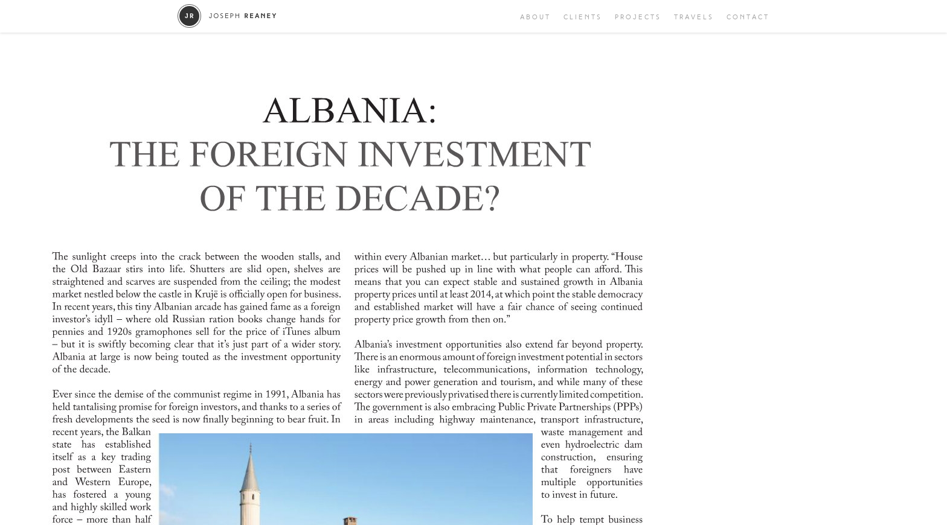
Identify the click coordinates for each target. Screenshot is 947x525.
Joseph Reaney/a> (227, 16)
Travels (694, 17)
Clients (582, 17)
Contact (748, 17)
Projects (638, 17)
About (535, 17)
